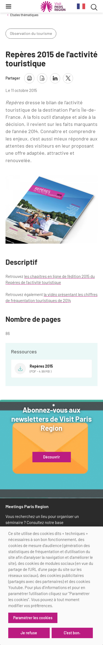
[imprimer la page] (29, 78)
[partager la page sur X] (68, 78)
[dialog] (51, 585)
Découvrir (51, 457)
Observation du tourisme (31, 33)
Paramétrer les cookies (32, 617)
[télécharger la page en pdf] (42, 78)
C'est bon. (72, 632)
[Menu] (8, 6)
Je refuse (29, 632)
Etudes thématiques (24, 15)
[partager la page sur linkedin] (55, 78)
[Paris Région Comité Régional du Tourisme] (53, 6)
